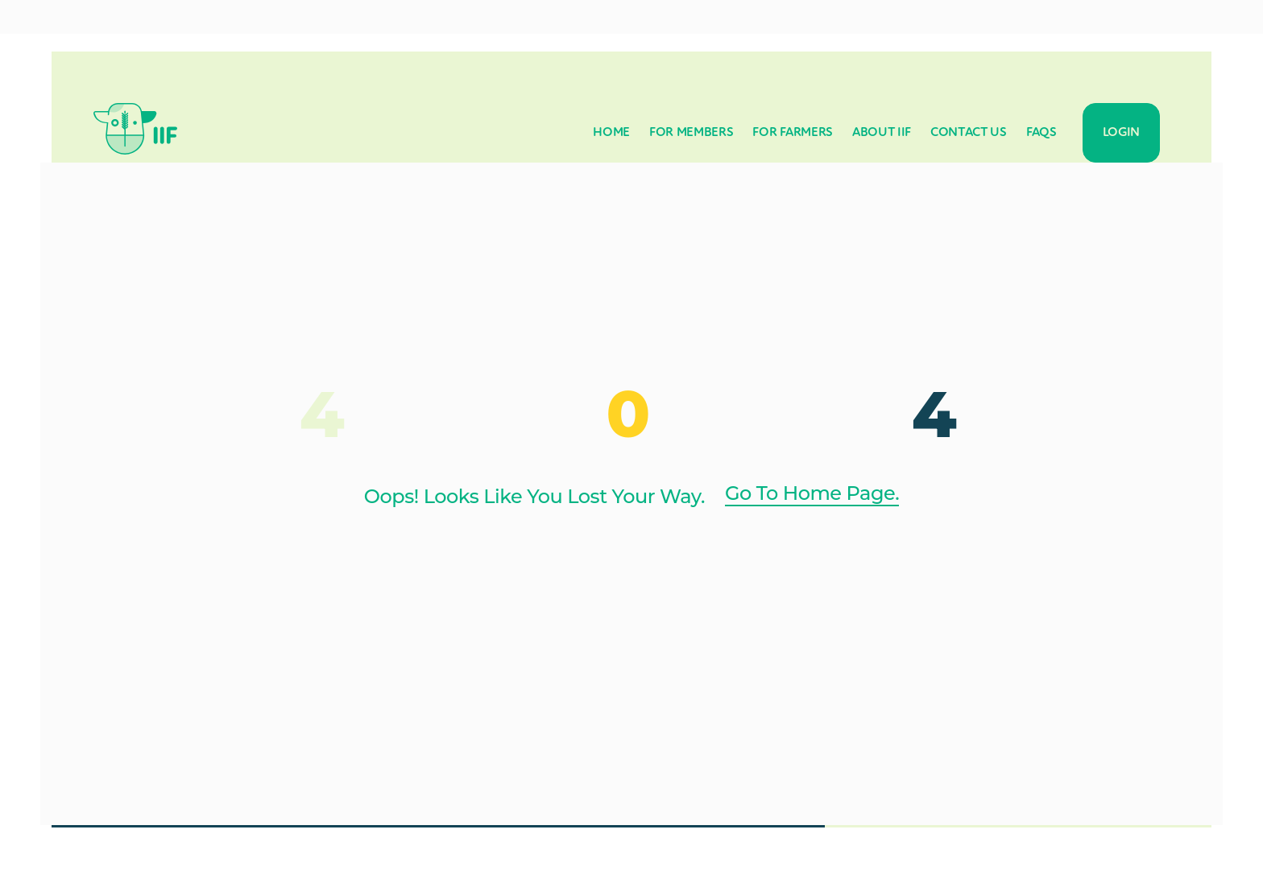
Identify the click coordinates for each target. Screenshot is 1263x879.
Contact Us (968, 132)
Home (611, 132)
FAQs (1041, 132)
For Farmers (792, 132)
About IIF (881, 132)
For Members (691, 132)
